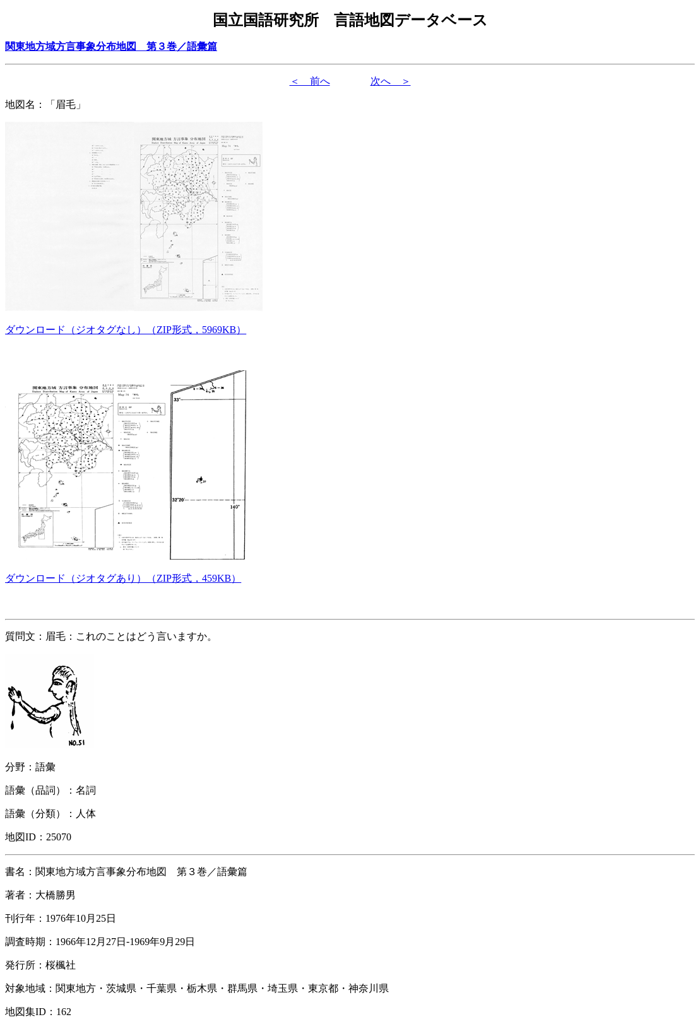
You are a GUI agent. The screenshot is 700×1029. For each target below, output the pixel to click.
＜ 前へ (310, 81)
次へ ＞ (391, 81)
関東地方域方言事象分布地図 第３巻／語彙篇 (111, 46)
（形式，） (125, 329)
